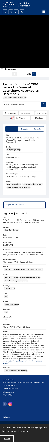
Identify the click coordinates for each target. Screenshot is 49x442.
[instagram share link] (10, 404)
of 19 (29, 74)
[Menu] (43, 11)
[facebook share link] (5, 404)
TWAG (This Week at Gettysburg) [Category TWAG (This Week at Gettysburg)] (16, 371)
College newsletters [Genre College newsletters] (12, 304)
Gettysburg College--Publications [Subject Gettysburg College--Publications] (18, 187)
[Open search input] (5, 12)
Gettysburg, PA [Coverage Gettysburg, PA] (10, 289)
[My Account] (16, 12)
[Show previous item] (14, 74)
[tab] (11, 128)
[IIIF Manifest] (38, 118)
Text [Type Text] (6, 296)
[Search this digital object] (22, 104)
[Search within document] (43, 104)
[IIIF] (12, 118)
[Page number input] (21, 74)
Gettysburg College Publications (15, 98)
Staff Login (6, 417)
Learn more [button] (23, 431)
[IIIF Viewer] (22, 118)
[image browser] (10, 69)
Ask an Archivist (8, 392)
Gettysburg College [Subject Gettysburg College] (14, 184)
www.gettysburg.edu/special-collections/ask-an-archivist (23, 362)
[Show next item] (34, 74)
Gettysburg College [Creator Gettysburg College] (14, 150)
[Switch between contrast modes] (22, 12)
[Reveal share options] (10, 12)
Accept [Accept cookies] (7, 439)
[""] (24, 4)
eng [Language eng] (6, 312)
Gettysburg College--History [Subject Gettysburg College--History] (33, 184)
